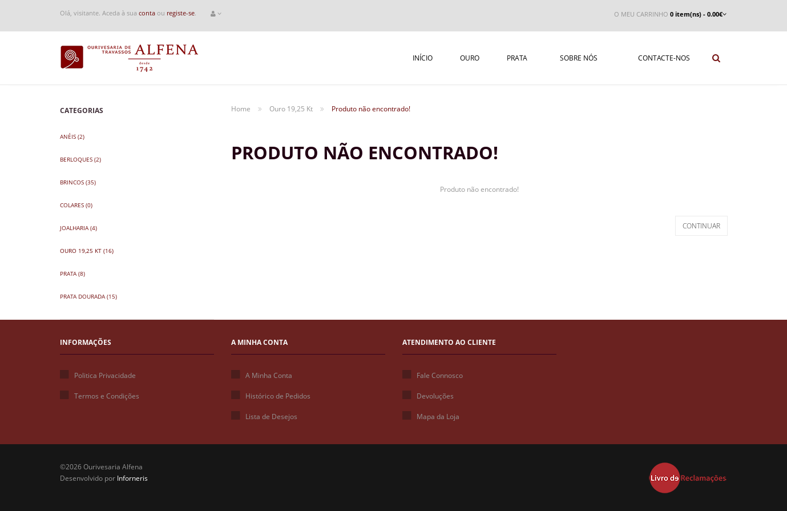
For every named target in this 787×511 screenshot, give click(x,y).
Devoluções (428, 396)
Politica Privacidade (98, 375)
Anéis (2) (72, 136)
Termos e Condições (99, 396)
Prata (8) (72, 273)
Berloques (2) (80, 159)
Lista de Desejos (264, 416)
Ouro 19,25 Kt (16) (87, 251)
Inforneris (132, 478)
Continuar (701, 226)
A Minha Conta (261, 375)
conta (147, 13)
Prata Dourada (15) (88, 296)
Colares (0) (76, 205)
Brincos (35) (78, 182)
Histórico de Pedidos (270, 396)
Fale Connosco (432, 375)
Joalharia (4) (78, 228)
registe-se (181, 13)
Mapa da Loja (430, 416)
